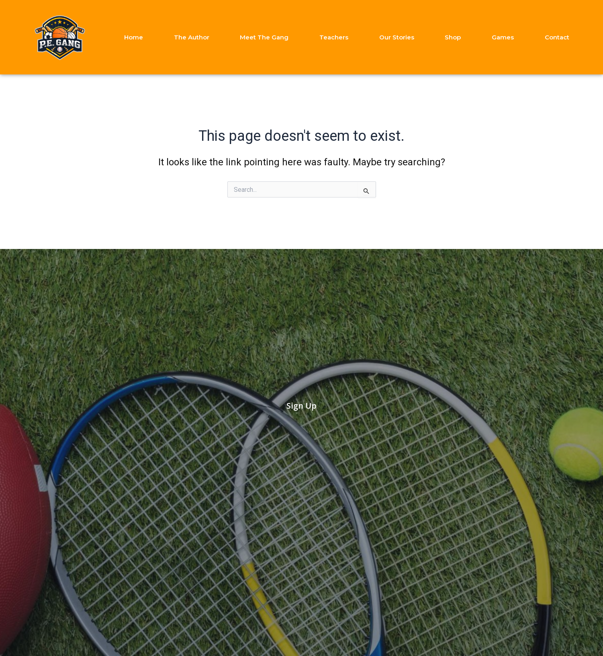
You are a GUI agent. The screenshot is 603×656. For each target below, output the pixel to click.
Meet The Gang (264, 37)
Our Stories (396, 37)
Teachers (333, 37)
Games (503, 37)
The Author (191, 37)
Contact (557, 37)
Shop (453, 37)
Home (133, 37)
